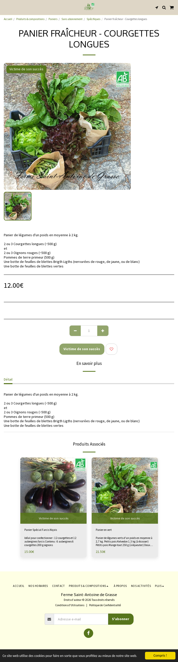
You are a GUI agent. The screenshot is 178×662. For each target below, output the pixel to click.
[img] (125, 490)
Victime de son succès (81, 349)
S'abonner (120, 619)
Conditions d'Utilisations (69, 605)
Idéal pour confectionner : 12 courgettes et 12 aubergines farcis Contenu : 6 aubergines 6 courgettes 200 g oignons (50, 541)
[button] (5, 7)
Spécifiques (93, 19)
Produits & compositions (30, 19)
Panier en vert (104, 530)
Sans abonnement (72, 19)
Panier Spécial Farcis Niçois (40, 530)
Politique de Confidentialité (105, 605)
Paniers (52, 19)
